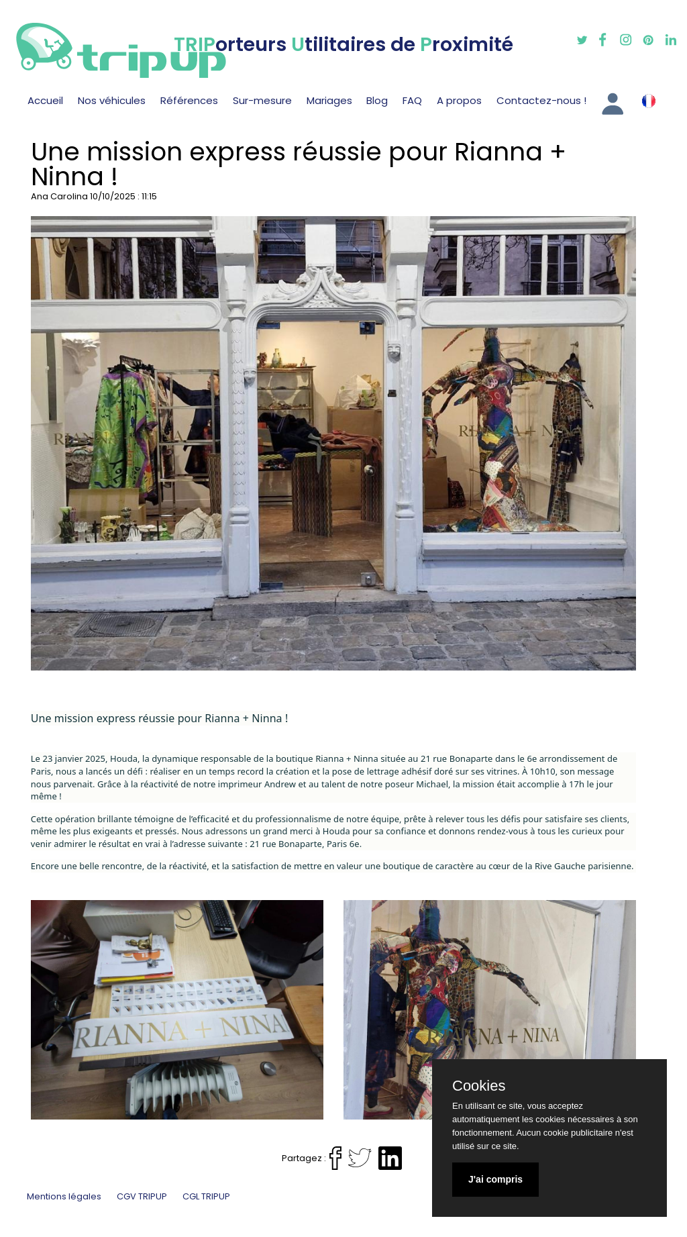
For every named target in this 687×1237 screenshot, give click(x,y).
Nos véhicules (112, 100)
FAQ (412, 100)
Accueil (45, 100)
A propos (459, 100)
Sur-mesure (262, 100)
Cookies (478, 1086)
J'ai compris (495, 1179)
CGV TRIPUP (142, 1196)
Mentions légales (64, 1196)
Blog (377, 100)
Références (189, 100)
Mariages (329, 100)
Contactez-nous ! (541, 100)
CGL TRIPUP (206, 1196)
